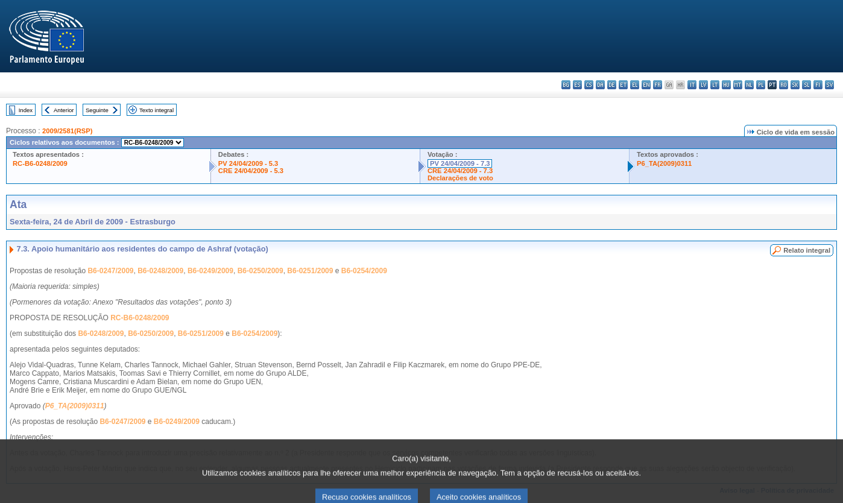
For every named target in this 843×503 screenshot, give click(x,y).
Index (26, 110)
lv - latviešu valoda (703, 84)
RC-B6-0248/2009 (40, 163)
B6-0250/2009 (260, 271)
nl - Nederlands (749, 84)
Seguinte (97, 110)
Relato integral (806, 250)
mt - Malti (737, 84)
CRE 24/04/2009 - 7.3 (460, 170)
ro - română (783, 84)
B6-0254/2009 (364, 271)
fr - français (657, 84)
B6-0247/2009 (110, 271)
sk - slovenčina (795, 84)
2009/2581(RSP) (67, 130)
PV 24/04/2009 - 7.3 (460, 163)
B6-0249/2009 (210, 271)
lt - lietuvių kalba (714, 84)
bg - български (565, 84)
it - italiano (691, 84)
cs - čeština (588, 84)
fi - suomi (817, 84)
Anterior (64, 110)
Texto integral (156, 110)
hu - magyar (726, 84)
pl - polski (760, 84)
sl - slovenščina (806, 84)
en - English (646, 84)
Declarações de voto (460, 178)
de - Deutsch (611, 84)
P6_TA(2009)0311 (664, 163)
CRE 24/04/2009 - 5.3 (250, 170)
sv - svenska (829, 84)
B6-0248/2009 (160, 271)
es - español (577, 84)
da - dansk (600, 84)
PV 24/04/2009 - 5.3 (248, 163)
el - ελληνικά (634, 84)
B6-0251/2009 (310, 271)
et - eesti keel (623, 84)
